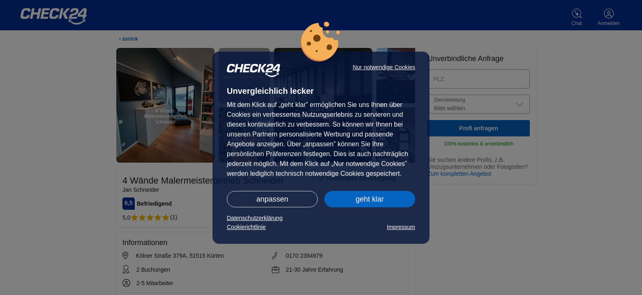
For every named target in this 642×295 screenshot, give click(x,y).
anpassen (272, 199)
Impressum (401, 227)
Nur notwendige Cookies (384, 67)
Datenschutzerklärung (255, 218)
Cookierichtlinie (246, 227)
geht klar (369, 199)
